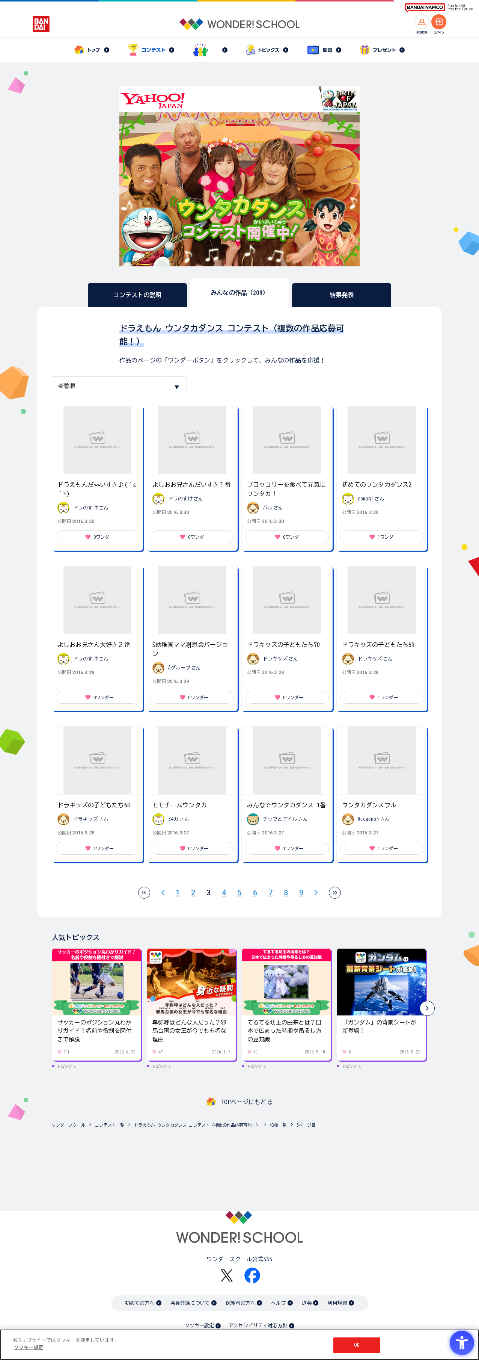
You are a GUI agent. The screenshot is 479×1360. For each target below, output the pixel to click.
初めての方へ (140, 1303)
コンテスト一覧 (109, 1125)
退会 (307, 1303)
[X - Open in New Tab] (227, 1275)
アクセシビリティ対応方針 (258, 1325)
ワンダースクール (68, 1125)
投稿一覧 (278, 1125)
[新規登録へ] (421, 21)
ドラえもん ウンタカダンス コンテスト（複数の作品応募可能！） (197, 1125)
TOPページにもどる (247, 1102)
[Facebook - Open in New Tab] (252, 1275)
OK (356, 1345)
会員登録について (190, 1303)
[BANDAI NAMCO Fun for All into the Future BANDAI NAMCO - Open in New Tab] (439, 8)
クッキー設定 (199, 1325)
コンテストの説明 (137, 295)
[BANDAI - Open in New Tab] (41, 24)
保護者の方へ (240, 1303)
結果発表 (342, 295)
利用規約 (337, 1303)
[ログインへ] (438, 21)
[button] (427, 1008)
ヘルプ (278, 1303)
